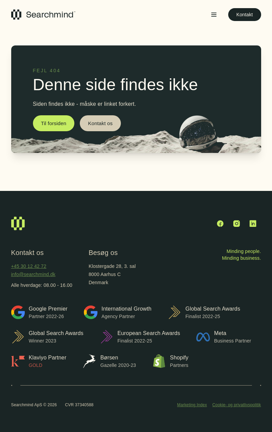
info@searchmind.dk (33, 274)
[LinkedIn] (253, 223)
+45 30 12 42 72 (29, 266)
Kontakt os (100, 123)
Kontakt (244, 14)
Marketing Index (192, 404)
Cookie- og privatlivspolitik (236, 404)
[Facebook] (220, 223)
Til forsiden (54, 123)
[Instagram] (237, 223)
